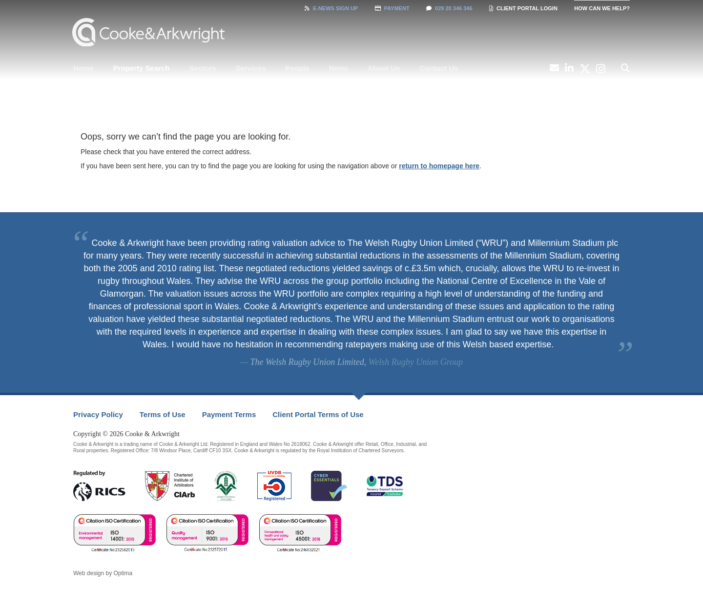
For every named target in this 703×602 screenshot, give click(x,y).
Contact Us (438, 68)
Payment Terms (229, 414)
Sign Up (331, 8)
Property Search (141, 68)
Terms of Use (163, 414)
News (338, 68)
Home (83, 68)
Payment (392, 8)
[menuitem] (83, 68)
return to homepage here (439, 166)
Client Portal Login (523, 8)
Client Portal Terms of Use (317, 414)
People (297, 68)
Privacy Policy (98, 414)
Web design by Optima (102, 573)
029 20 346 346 (449, 8)
